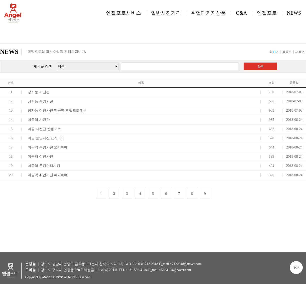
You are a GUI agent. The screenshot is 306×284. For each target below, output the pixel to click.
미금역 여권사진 (40, 156)
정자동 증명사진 (40, 101)
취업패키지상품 (208, 13)
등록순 (287, 52)
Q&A (241, 13)
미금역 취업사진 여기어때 (48, 175)
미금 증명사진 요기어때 (46, 138)
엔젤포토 (267, 13)
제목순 (299, 52)
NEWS (294, 13)
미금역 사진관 (39, 120)
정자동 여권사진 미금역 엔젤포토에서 (57, 110)
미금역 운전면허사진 (44, 166)
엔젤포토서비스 (123, 13)
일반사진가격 (166, 13)
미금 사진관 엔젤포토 (44, 129)
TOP (296, 267)
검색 (260, 66)
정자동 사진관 (39, 92)
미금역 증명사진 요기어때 (48, 147)
